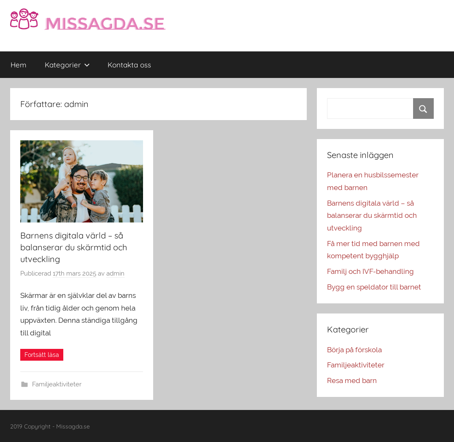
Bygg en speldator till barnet (374, 287)
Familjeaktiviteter (56, 384)
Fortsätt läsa (41, 355)
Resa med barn (352, 380)
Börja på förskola (354, 350)
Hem (19, 64)
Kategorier (67, 64)
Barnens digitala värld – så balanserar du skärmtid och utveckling (73, 247)
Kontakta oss (129, 64)
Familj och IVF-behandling (370, 271)
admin (115, 273)
